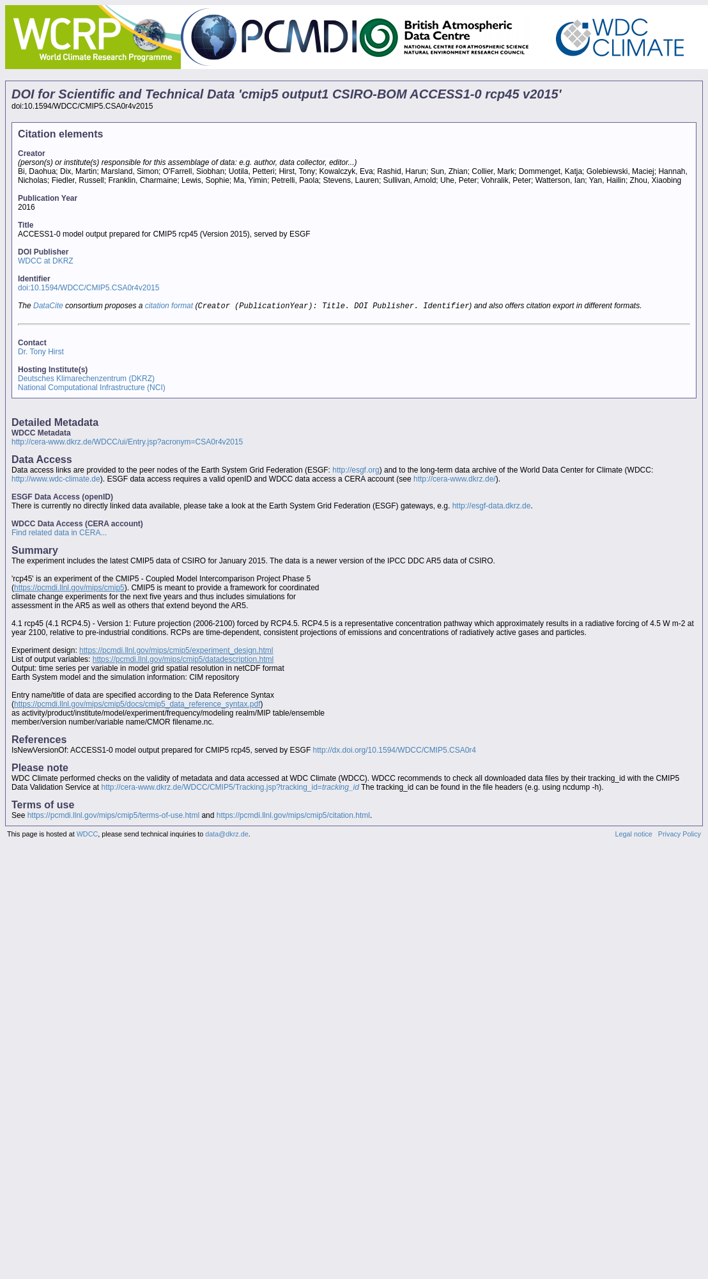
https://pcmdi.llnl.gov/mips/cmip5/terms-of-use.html (113, 816)
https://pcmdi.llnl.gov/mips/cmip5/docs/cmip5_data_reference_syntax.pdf (137, 705)
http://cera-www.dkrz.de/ (454, 480)
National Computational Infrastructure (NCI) (91, 388)
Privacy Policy (679, 835)
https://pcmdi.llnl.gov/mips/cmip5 (69, 589)
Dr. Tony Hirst (41, 353)
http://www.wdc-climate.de (56, 480)
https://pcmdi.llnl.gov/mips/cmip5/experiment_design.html (176, 651)
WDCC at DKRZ (45, 260)
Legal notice (633, 835)
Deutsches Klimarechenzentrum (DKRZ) (86, 379)
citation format (169, 306)
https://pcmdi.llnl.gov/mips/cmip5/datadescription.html (183, 660)
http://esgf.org (355, 471)
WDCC (87, 835)
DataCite (48, 306)
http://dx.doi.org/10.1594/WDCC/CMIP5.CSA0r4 (394, 751)
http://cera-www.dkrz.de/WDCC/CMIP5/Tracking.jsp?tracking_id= (230, 788)
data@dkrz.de (226, 835)
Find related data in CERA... (59, 534)
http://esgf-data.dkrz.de (491, 507)
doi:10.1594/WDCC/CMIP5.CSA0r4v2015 (88, 287)
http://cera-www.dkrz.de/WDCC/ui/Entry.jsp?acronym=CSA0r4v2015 (127, 443)
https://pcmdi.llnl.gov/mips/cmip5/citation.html (293, 816)
